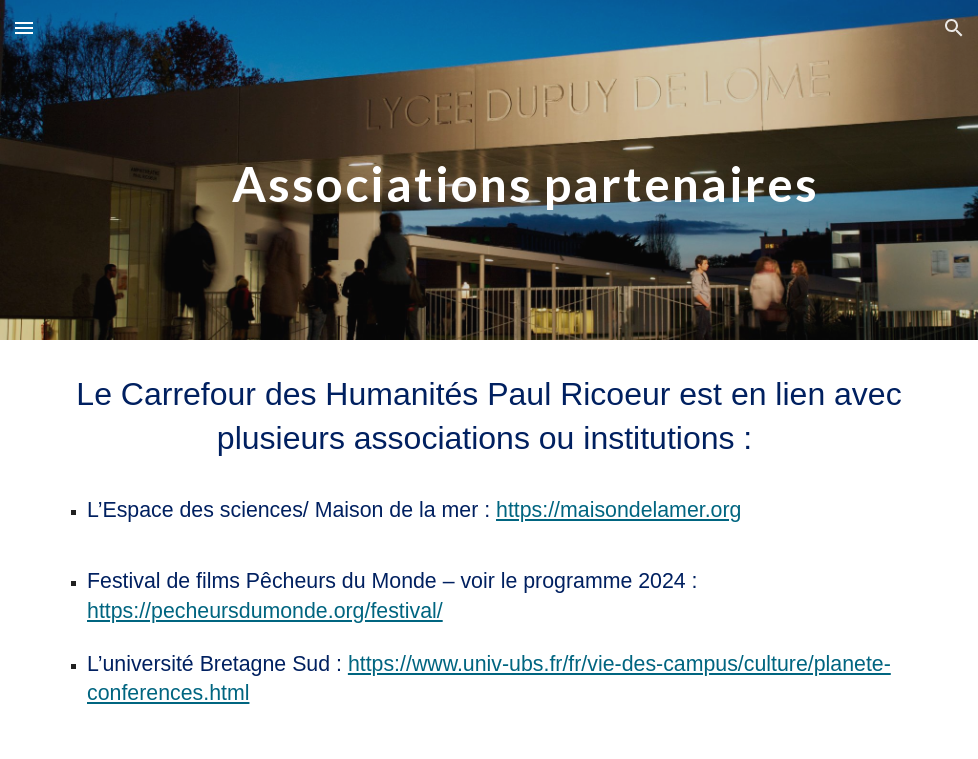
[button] (24, 27)
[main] (525, 169)
